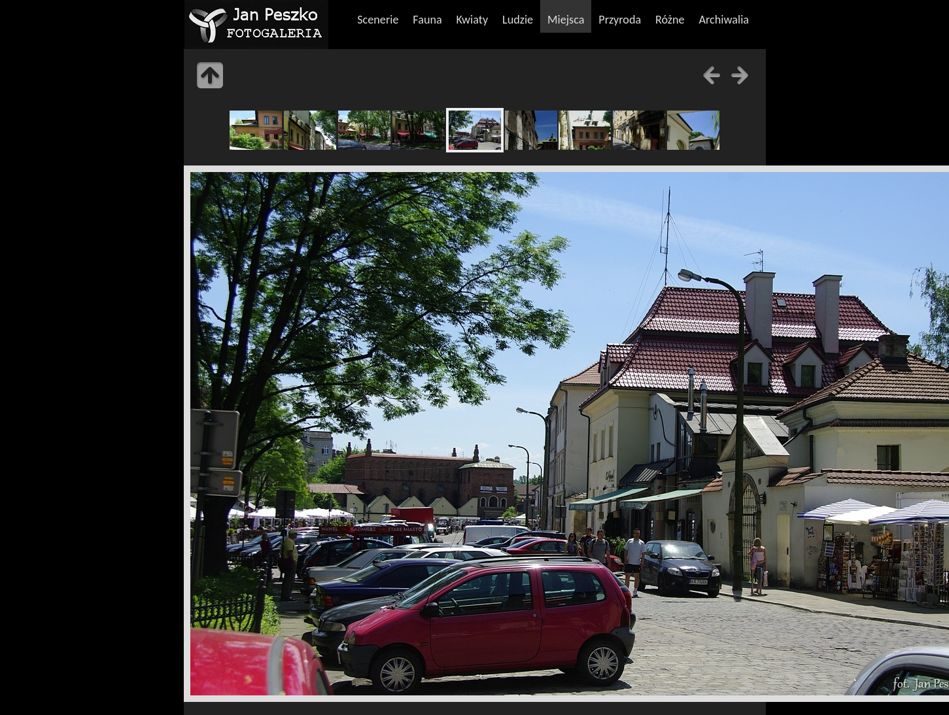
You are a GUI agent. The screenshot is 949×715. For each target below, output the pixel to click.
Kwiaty (473, 19)
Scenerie (377, 19)
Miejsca (566, 19)
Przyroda (619, 19)
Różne (670, 19)
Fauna (427, 19)
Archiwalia (724, 19)
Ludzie (517, 19)
